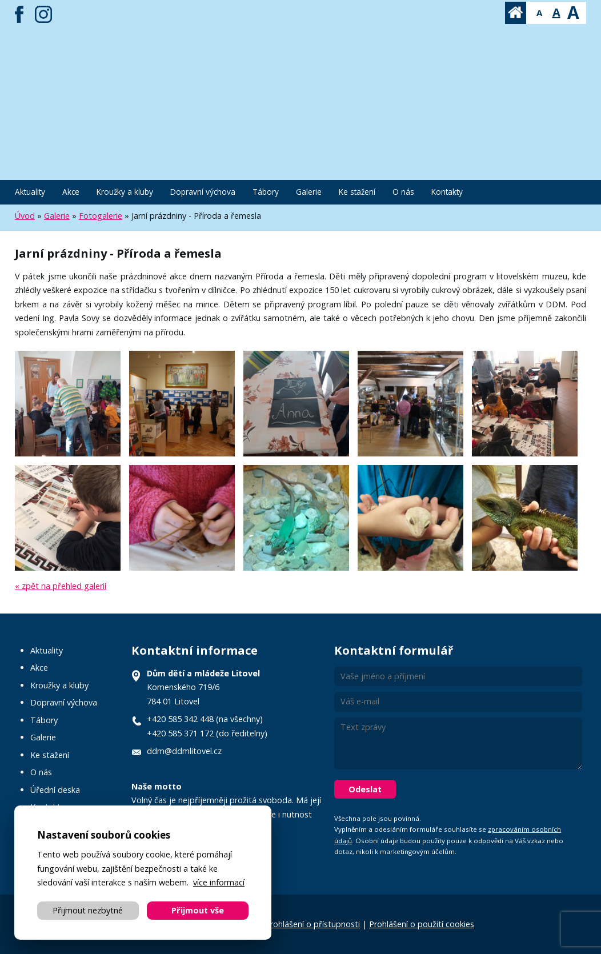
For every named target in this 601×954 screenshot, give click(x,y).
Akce (70, 191)
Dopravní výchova (202, 191)
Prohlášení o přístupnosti (312, 924)
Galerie (309, 191)
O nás (403, 191)
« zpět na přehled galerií (60, 585)
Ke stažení (357, 191)
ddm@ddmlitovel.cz (184, 750)
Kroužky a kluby (125, 191)
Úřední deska (55, 789)
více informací (219, 882)
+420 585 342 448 (180, 719)
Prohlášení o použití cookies (421, 924)
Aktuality (30, 191)
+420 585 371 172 (180, 733)
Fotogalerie (100, 215)
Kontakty (447, 191)
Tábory (266, 191)
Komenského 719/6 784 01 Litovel (203, 687)
